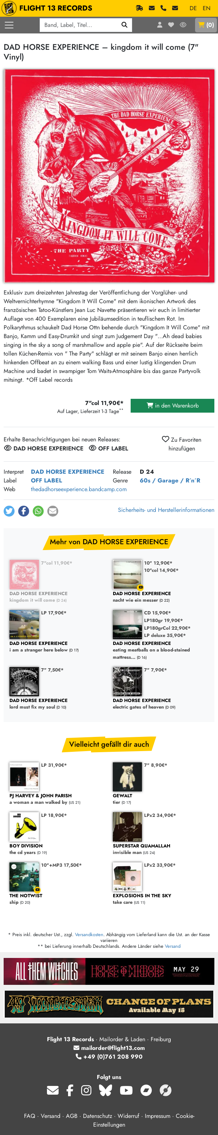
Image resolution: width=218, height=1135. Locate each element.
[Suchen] (124, 25)
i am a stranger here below (57, 647)
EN (206, 8)
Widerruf (128, 1116)
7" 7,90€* (155, 669)
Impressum (157, 1116)
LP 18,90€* (54, 815)
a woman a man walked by (57, 799)
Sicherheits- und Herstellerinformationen (166, 510)
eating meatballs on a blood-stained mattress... (161, 650)
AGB (72, 1116)
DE (193, 8)
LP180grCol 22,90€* (167, 628)
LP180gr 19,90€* (163, 620)
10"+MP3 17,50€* (61, 865)
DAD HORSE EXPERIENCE (67, 472)
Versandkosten (89, 934)
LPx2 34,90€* (160, 815)
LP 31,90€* (54, 765)
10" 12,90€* (158, 563)
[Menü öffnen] (9, 25)
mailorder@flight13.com (109, 1048)
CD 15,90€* (157, 612)
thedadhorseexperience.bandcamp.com (79, 489)
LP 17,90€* (54, 612)
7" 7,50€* (52, 669)
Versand (173, 946)
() (206, 25)
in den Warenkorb (173, 405)
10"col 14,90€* (161, 570)
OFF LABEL (46, 480)
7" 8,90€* (155, 765)
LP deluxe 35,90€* (165, 635)
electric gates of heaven (161, 704)
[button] (9, 511)
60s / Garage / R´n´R (170, 480)
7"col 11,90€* (56, 563)
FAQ (29, 1116)
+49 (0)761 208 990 (109, 1056)
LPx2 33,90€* (160, 865)
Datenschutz (97, 1116)
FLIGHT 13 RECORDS (48, 8)
